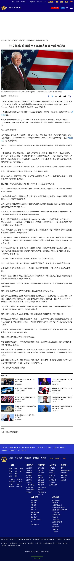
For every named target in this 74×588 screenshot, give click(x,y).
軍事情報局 (41, 482)
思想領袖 (40, 477)
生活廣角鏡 (34, 500)
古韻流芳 (52, 473)
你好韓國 (33, 505)
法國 (37, 447)
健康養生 (64, 465)
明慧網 (59, 543)
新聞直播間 (55, 8)
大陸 (10, 476)
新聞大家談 (41, 468)
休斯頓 (32, 447)
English (62, 447)
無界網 (4, 545)
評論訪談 (41, 465)
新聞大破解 (41, 480)
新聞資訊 (18, 458)
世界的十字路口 (42, 487)
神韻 (13, 1)
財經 (16, 473)
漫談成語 (52, 477)
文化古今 (52, 482)
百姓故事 (55, 524)
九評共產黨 (55, 512)
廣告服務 (51, 539)
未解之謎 (52, 468)
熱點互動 (40, 470)
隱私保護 (28, 539)
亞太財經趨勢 (30, 489)
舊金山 (42, 447)
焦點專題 (8, 40)
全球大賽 (19, 486)
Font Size (64, 96)
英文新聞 (50, 1)
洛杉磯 (21, 447)
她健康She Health (66, 470)
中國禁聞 (29, 473)
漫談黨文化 (55, 527)
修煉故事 (55, 529)
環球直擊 (29, 470)
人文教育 (52, 465)
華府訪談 (29, 482)
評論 (10, 473)
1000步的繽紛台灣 (36, 521)
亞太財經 (29, 492)
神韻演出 (12, 486)
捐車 (66, 1)
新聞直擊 (29, 477)
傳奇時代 (55, 502)
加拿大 (16, 447)
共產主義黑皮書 (57, 522)
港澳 (16, 468)
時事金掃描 (41, 473)
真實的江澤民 (56, 514)
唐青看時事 (41, 485)
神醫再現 (63, 477)
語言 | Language (41, 1)
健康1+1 (63, 468)
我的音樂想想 (35, 524)
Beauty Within (35, 512)
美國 (10, 471)
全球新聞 (29, 468)
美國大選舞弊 (40, 40)
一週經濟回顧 (30, 485)
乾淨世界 (31, 543)
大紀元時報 (22, 543)
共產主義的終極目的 (58, 507)
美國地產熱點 (53, 485)
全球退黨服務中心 (49, 543)
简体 (33, 1)
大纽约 (10, 447)
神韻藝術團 (13, 543)
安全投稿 (43, 539)
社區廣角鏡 (29, 487)
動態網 (65, 543)
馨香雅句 (52, 475)
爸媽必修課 (52, 480)
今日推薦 (19, 482)
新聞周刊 (29, 480)
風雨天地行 (55, 519)
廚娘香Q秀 (34, 517)
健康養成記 (64, 475)
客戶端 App (67, 539)
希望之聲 (38, 543)
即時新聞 (12, 482)
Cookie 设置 (37, 558)
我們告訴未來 (56, 500)
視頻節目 (28, 458)
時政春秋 (40, 475)
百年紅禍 (55, 517)
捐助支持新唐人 (55, 458)
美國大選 (21, 40)
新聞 (12, 465)
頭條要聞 (12, 479)
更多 (18, 545)
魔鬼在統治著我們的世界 (59, 510)
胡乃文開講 (64, 473)
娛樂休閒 (34, 497)
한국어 (24, 450)
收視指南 (20, 539)
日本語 (18, 450)
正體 (30, 1)
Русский (11, 450)
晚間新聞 (29, 475)
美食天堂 (33, 507)
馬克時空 (40, 489)
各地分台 (23, 1)
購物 (71, 1)
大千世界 (33, 514)
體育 (21, 471)
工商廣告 (55, 531)
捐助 (61, 1)
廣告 (57, 1)
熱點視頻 (19, 479)
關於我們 (13, 539)
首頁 (2, 40)
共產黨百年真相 (57, 505)
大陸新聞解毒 (42, 492)
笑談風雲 (52, 470)
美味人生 (33, 510)
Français (4, 450)
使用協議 (36, 539)
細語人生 (40, 494)
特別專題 (55, 497)
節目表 (36, 458)
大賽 (17, 1)
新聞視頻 (29, 465)
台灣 (16, 471)
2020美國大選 (30, 40)
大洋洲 (27, 447)
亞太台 (48, 447)
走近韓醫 (63, 480)
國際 (10, 468)
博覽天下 (12, 484)
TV (63, 8)
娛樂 (21, 468)
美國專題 (15, 40)
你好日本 (33, 502)
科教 (16, 476)
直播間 (43, 458)
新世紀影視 (11, 545)
